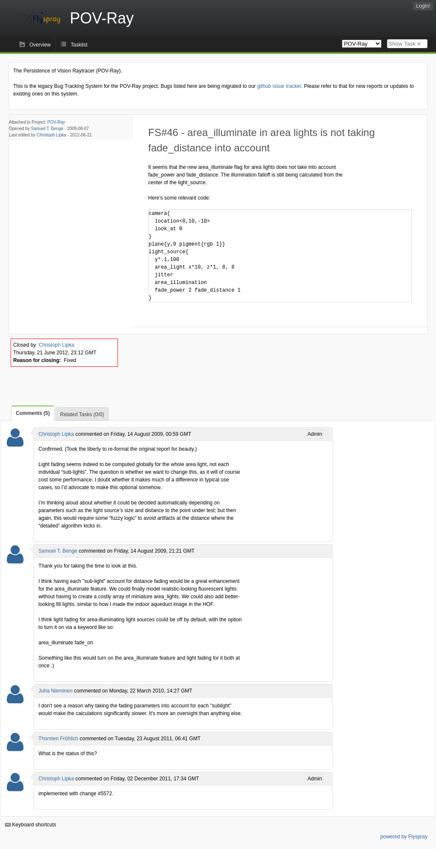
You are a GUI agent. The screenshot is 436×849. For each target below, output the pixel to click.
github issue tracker (279, 86)
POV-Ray (56, 122)
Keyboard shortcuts (30, 825)
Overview (40, 45)
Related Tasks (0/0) (82, 414)
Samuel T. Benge (47, 128)
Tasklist (79, 45)
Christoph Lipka (51, 135)
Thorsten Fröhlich (58, 739)
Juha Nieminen (55, 691)
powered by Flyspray (403, 837)
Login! (423, 6)
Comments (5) (33, 413)
